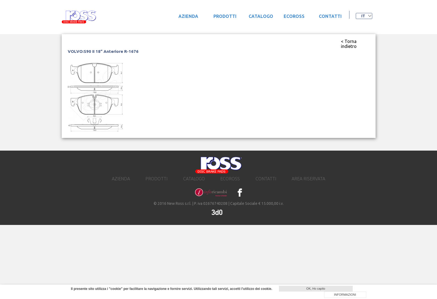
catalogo (261, 16)
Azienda (188, 16)
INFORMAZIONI (345, 294)
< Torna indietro (349, 44)
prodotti (225, 16)
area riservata (308, 178)
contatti (330, 16)
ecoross (294, 16)
